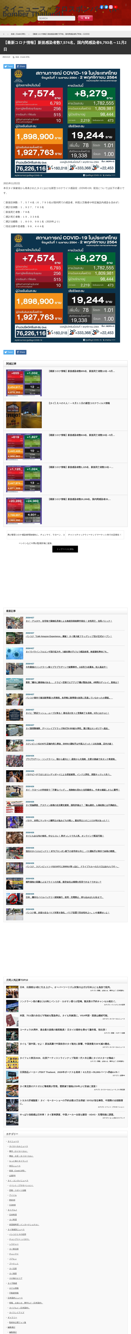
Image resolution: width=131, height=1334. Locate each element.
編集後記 (11, 1327)
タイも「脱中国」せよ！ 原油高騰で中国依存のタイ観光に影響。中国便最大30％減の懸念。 (66, 1044)
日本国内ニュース (15, 1298)
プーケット (14, 1264)
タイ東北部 (121, 1089)
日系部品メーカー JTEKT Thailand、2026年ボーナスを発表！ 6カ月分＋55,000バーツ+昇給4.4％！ (70, 1072)
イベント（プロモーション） (115, 1107)
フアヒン (13, 1259)
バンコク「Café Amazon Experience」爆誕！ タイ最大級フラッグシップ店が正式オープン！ (69, 636)
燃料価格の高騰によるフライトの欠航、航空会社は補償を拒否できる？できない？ (63, 882)
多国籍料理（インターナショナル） (24, 1225)
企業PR (122, 1075)
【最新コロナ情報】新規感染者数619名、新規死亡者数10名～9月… (81, 435)
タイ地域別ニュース (16, 1229)
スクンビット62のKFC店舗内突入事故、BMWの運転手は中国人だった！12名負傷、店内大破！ (69, 744)
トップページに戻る (65, 549)
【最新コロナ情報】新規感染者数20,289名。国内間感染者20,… (79, 499)
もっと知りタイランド (117, 1118)
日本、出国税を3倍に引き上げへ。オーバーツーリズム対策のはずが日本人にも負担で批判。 (66, 987)
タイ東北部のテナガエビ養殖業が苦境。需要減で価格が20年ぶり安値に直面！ (59, 1086)
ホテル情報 (14, 1288)
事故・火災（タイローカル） (21, 1156)
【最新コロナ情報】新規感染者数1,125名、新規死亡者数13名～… (80, 467)
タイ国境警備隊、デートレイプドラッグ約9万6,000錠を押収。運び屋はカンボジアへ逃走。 (68, 728)
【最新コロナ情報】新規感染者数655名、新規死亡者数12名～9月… (81, 371)
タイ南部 (13, 1273)
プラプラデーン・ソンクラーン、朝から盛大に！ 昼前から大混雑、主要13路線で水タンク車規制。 (71, 759)
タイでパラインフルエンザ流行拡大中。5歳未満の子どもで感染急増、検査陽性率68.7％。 (67, 652)
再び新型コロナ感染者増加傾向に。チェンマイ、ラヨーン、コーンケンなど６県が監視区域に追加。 (36, 536)
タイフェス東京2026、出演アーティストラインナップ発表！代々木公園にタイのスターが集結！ (68, 1058)
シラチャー (14, 1244)
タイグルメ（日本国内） (19, 1308)
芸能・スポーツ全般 (118, 1033)
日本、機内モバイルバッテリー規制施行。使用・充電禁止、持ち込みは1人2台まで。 (65, 897)
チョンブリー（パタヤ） (19, 1239)
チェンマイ (14, 1254)
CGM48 (12, 1205)
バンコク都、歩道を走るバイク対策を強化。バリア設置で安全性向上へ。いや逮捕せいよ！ (68, 912)
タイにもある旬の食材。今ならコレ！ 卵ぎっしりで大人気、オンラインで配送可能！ (65, 836)
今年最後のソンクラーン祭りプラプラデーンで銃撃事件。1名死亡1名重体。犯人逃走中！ (67, 667)
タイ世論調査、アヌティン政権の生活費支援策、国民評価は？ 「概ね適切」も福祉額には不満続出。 (72, 805)
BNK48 (12, 1200)
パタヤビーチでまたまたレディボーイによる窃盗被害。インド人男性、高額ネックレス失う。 (69, 774)
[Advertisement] (65, 580)
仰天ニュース (14, 1166)
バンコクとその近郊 (118, 1005)
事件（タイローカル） (18, 1151)
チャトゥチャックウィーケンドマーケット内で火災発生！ (94, 535)
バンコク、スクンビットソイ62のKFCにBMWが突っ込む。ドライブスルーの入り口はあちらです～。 (72, 866)
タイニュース (13, 1141)
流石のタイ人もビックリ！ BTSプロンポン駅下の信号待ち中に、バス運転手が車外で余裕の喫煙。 (71, 851)
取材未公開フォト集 (17, 1322)
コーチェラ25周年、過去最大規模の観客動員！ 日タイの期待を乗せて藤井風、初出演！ (63, 1029)
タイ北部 (13, 1268)
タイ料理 (13, 1220)
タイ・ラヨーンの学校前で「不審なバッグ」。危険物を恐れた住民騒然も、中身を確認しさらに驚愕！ (73, 790)
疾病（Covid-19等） (23, 57)
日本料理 (13, 1215)
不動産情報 (14, 1293)
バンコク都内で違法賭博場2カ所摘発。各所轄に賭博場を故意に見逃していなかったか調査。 (69, 698)
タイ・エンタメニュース (18, 1181)
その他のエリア (15, 1278)
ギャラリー (12, 1317)
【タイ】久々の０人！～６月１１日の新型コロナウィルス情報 (79, 403)
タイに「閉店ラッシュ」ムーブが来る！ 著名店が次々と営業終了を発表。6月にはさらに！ (67, 713)
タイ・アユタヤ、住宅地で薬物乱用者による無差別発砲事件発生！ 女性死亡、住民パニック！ (69, 621)
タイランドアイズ (16, 1312)
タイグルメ (12, 1210)
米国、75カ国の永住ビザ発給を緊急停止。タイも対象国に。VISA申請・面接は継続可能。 (65, 1015)
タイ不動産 (12, 1283)
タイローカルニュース (117, 1019)
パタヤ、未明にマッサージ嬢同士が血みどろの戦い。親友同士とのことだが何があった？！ (68, 820)
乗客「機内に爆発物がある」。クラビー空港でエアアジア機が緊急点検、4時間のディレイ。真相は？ (72, 682)
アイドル (13, 1195)
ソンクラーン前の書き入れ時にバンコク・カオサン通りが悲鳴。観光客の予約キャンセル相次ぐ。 (68, 1001)
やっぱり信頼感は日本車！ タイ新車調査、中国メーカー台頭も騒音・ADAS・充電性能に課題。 (67, 1114)
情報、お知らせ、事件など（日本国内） (111, 990)
